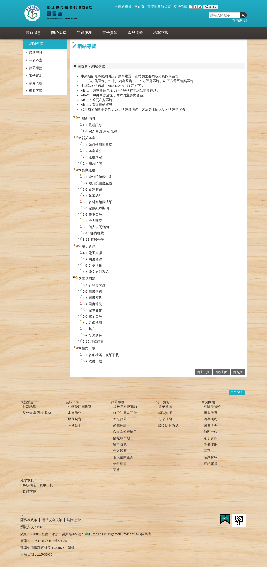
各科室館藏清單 (125, 432)
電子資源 (109, 33)
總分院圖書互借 (125, 413)
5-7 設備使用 (92, 323)
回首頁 (139, 6)
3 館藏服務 (87, 170)
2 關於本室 (87, 138)
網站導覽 (124, 6)
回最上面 (221, 372)
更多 (116, 469)
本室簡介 (74, 413)
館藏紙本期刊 (123, 438)
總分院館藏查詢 (125, 406)
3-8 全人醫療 (92, 221)
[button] (243, 15)
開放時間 (74, 425)
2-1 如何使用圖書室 (97, 145)
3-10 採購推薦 (93, 233)
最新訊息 (29, 406)
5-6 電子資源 (92, 316)
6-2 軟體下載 (92, 361)
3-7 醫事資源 (92, 214)
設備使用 (210, 444)
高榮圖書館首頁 (159, 6)
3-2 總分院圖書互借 (97, 183)
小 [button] (191, 7)
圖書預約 (210, 419)
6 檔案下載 (87, 348)
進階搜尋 (239, 20)
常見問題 (135, 33)
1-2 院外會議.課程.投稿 (100, 131)
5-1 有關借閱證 (94, 285)
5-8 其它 (89, 329)
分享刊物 (165, 419)
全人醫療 (120, 450)
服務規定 (74, 419)
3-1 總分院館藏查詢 (97, 177)
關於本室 (58, 33)
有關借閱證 (212, 406)
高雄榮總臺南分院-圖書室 (61, 13)
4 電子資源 (87, 246)
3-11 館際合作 (93, 239)
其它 (207, 450)
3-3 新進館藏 (92, 189)
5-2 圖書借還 (92, 291)
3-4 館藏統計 (92, 195)
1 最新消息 (87, 118)
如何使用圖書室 (79, 406)
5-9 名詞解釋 (92, 335)
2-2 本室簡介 (92, 151)
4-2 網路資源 (92, 259)
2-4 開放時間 (92, 163)
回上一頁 (203, 372)
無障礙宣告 (75, 520)
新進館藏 (120, 419)
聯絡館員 (210, 463)
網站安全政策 (52, 520)
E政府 (225, 519)
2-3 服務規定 (92, 157)
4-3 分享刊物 (92, 265)
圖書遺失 (210, 425)
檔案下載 (161, 33)
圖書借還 (210, 413)
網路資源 (165, 413)
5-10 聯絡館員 (93, 341)
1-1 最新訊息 (92, 125)
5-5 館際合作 (92, 310)
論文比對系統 (168, 425)
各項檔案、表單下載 (38, 485)
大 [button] (200, 7)
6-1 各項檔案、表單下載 (101, 355)
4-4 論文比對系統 (96, 272)
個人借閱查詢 (123, 457)
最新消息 (33, 33)
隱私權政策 (28, 520)
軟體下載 (29, 491)
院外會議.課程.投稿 (37, 413)
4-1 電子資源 (92, 253)
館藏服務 (84, 33)
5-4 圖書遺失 (92, 304)
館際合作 (210, 432)
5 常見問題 (87, 278)
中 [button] (195, 7)
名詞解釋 (210, 457)
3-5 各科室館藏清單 (97, 202)
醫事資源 (120, 444)
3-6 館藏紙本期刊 (96, 208)
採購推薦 (120, 463)
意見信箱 (180, 6)
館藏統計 (120, 425)
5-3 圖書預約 (92, 297)
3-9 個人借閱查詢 (96, 227)
